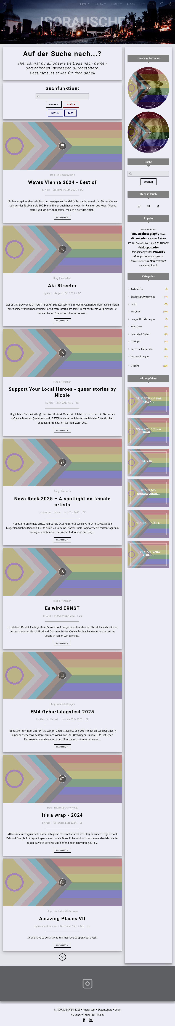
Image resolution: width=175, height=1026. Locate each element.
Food (133, 304)
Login (118, 1009)
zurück (71, 104)
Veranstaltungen (140, 356)
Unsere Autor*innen (148, 58)
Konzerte (135, 311)
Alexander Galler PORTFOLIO (87, 1015)
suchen (53, 104)
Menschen (136, 326)
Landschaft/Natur (140, 334)
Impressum (89, 1009)
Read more (62, 217)
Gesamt (135, 365)
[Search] (162, 3)
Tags (70, 113)
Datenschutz (105, 1009)
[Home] (84, 4)
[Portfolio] (147, 4)
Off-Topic (135, 341)
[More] (62, 957)
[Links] (131, 4)
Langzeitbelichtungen (143, 319)
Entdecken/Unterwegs (143, 296)
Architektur (137, 289)
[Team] (117, 4)
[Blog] (101, 4)
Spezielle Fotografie (142, 349)
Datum (55, 113)
